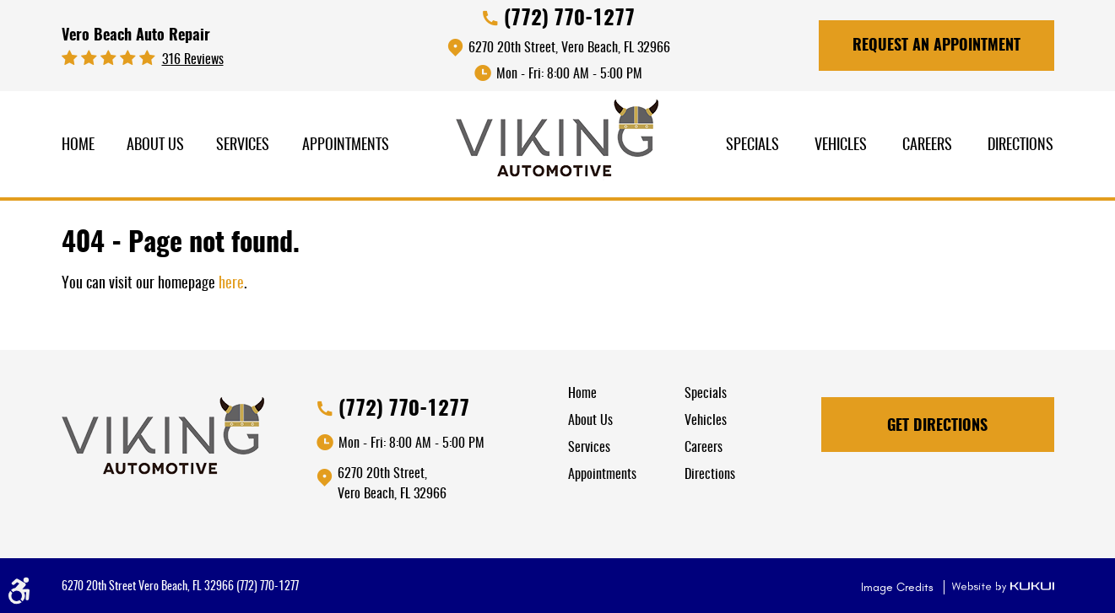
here (231, 284)
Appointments (345, 145)
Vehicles (841, 145)
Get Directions (937, 426)
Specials (752, 145)
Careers (927, 145)
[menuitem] (78, 146)
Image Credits (899, 587)
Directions (1020, 145)
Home (78, 145)
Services (242, 145)
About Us (155, 145)
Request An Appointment (936, 46)
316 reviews (193, 60)
